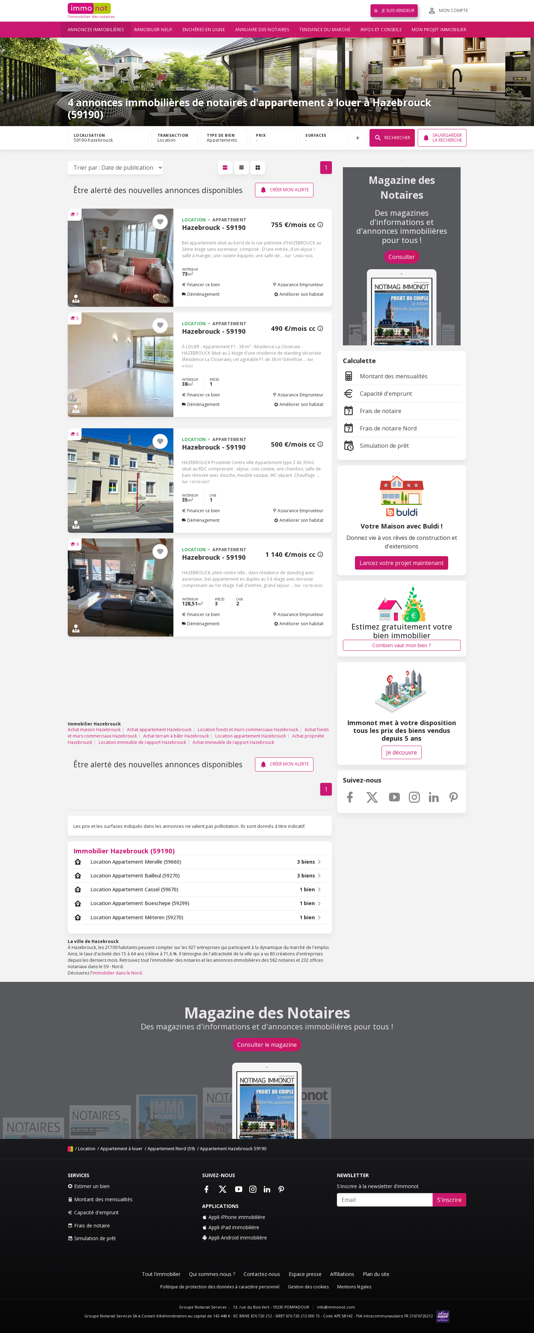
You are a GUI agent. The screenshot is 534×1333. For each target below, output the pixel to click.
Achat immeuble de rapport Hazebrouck (233, 742)
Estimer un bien (89, 1186)
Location (86, 1149)
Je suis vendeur (394, 10)
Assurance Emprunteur (297, 285)
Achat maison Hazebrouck (94, 730)
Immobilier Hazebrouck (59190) (124, 850)
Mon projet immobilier (439, 30)
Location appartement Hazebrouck (250, 736)
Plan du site (376, 1274)
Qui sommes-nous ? (212, 1274)
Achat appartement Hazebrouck (159, 730)
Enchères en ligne (204, 30)
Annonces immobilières (96, 30)
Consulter (402, 257)
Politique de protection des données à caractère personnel (219, 1287)
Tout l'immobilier (161, 1274)
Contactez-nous (262, 1274)
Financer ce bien (201, 285)
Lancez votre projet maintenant (402, 563)
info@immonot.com (336, 1307)
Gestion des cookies (308, 1287)
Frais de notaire (372, 410)
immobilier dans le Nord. (118, 973)
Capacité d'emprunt (377, 393)
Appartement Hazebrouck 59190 (233, 1149)
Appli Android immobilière (234, 1237)
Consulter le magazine (267, 1045)
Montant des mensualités (385, 376)
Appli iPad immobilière (230, 1227)
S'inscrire (449, 1200)
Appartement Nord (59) (171, 1149)
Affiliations (342, 1274)
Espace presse (305, 1274)
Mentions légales (354, 1287)
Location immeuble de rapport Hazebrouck (142, 742)
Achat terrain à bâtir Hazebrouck (176, 736)
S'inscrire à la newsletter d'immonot (378, 1186)
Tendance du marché (324, 30)
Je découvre (401, 752)
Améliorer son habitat (298, 294)
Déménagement (200, 294)
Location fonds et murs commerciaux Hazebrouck (248, 730)
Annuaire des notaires (262, 30)
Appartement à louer (121, 1149)
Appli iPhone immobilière (233, 1217)
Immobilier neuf (153, 30)
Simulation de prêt (376, 445)
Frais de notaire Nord (380, 428)
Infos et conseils (381, 30)
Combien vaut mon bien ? (401, 645)
